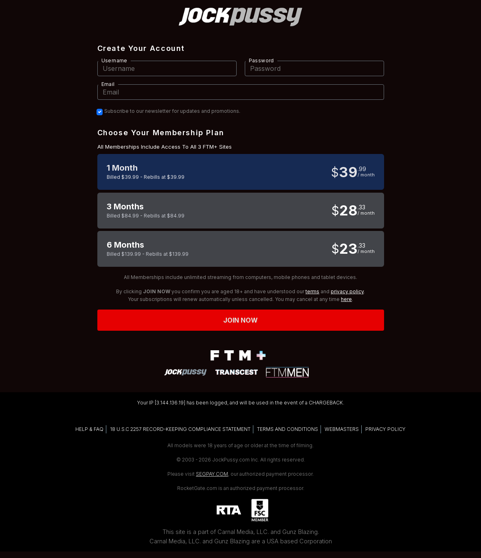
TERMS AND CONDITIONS (287, 429)
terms (312, 291)
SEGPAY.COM (212, 474)
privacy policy (347, 291)
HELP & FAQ (89, 429)
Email (108, 84)
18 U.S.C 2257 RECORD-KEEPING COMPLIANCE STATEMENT (180, 429)
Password (261, 60)
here (346, 299)
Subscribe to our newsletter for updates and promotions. (172, 111)
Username (114, 60)
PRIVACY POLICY (385, 429)
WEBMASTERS (342, 429)
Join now (240, 320)
